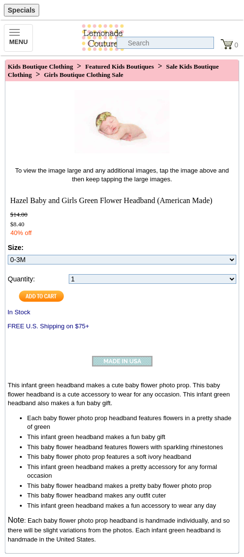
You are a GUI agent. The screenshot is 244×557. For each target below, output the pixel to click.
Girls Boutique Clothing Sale (83, 74)
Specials (21, 10)
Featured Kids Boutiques (119, 66)
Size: (16, 247)
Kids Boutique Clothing (40, 66)
